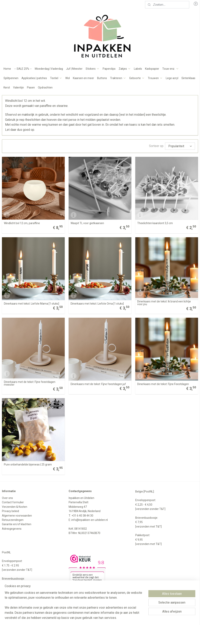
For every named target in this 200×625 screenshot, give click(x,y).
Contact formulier (13, 502)
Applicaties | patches (34, 78)
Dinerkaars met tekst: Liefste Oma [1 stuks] (97, 303)
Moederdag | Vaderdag (49, 68)
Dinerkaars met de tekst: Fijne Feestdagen (163, 384)
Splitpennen (11, 78)
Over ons (7, 498)
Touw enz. (170, 68)
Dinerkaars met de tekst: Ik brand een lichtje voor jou (164, 303)
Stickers (93, 68)
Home (7, 68)
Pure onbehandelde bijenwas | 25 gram (28, 464)
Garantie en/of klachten (16, 524)
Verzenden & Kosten (14, 506)
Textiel (56, 78)
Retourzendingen (12, 519)
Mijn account (13, 4)
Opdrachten (45, 87)
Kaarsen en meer (83, 78)
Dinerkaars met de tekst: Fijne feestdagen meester (29, 383)
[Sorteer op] (180, 146)
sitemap (90, 618)
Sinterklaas (188, 78)
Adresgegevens (12, 528)
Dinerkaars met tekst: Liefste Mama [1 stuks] (31, 303)
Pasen (31, 87)
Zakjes (125, 68)
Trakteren (118, 78)
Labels (138, 68)
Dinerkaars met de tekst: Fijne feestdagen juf (98, 384)
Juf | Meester (74, 68)
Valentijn (18, 87)
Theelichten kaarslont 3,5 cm (155, 223)
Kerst (7, 87)
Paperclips (109, 68)
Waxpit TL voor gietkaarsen (87, 223)
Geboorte (137, 78)
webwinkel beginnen (112, 618)
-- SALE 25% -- (23, 68)
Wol (67, 78)
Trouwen (155, 78)
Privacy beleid (10, 511)
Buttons (102, 78)
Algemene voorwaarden (17, 515)
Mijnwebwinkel (144, 618)
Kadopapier (152, 68)
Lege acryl (172, 78)
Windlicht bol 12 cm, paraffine (22, 223)
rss (97, 618)
